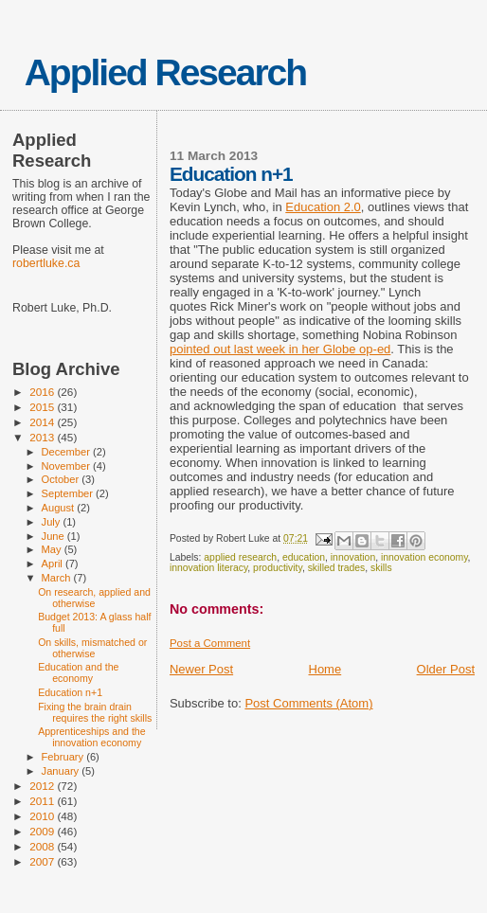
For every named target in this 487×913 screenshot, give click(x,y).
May (53, 549)
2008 (43, 846)
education (303, 557)
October (62, 479)
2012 (43, 785)
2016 (43, 391)
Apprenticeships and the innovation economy (92, 736)
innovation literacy (208, 568)
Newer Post (201, 669)
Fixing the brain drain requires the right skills (95, 712)
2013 (43, 437)
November (67, 466)
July (52, 522)
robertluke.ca (46, 263)
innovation (353, 557)
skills (381, 568)
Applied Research (165, 72)
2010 (43, 816)
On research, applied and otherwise (94, 597)
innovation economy (424, 557)
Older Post (446, 669)
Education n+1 (70, 692)
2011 (43, 801)
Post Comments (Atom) (308, 703)
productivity (277, 568)
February (64, 756)
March (58, 577)
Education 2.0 (323, 207)
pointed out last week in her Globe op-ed (280, 349)
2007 (43, 861)
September (69, 493)
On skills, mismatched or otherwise (92, 647)
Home (325, 669)
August (60, 507)
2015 (43, 407)
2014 (43, 422)
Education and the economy (78, 672)
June (54, 536)
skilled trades (337, 568)
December (67, 451)
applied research (240, 557)
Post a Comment (210, 643)
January (62, 771)
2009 (43, 831)
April (53, 563)
